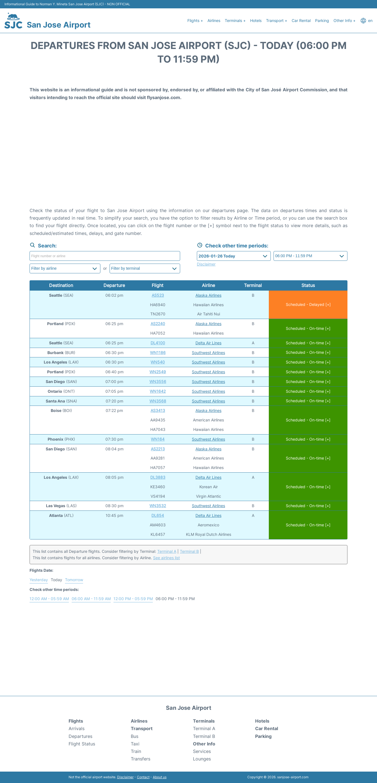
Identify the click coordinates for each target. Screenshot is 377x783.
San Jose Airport (59, 25)
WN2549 (157, 371)
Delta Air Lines (208, 342)
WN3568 (157, 401)
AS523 (158, 295)
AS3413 (158, 410)
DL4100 (158, 342)
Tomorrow (74, 579)
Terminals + (235, 20)
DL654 (157, 515)
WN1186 (158, 352)
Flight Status (82, 744)
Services (202, 751)
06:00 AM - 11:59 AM (91, 598)
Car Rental (301, 20)
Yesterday (39, 579)
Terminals (204, 721)
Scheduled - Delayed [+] (308, 304)
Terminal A (166, 551)
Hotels (256, 20)
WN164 (158, 439)
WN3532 (157, 505)
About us (159, 777)
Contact (143, 777)
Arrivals (76, 728)
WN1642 (158, 391)
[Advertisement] (188, 162)
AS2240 (158, 323)
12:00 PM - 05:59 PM (133, 598)
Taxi (135, 744)
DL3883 (157, 477)
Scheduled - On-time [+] (308, 328)
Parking (322, 20)
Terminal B (189, 551)
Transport (142, 728)
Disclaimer (125, 777)
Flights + (195, 20)
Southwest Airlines (208, 352)
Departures (80, 736)
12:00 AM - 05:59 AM (49, 598)
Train (136, 751)
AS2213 (158, 448)
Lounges (202, 759)
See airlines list (166, 557)
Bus (134, 736)
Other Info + (345, 20)
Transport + (276, 20)
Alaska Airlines (208, 295)
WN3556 (157, 381)
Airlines (213, 20)
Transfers (140, 759)
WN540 (158, 362)
